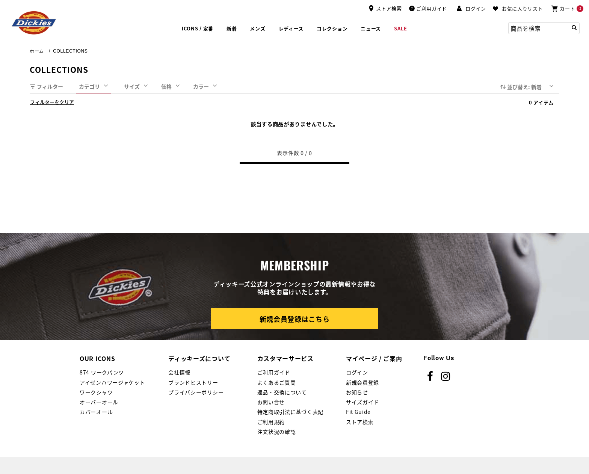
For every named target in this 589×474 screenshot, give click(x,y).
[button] (471, 9)
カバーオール (96, 411)
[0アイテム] (567, 8)
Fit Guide (358, 411)
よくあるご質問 (276, 382)
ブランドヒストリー (193, 382)
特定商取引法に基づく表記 (290, 411)
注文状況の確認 (276, 431)
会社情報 (179, 372)
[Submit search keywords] (574, 27)
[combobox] (544, 28)
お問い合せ (271, 402)
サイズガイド (362, 402)
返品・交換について (282, 392)
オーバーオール (99, 402)
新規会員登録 (362, 382)
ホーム (37, 51)
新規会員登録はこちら (295, 319)
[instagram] (445, 376)
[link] (371, 29)
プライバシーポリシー (196, 392)
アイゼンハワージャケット (112, 382)
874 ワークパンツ (102, 372)
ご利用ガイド (273, 372)
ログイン (357, 372)
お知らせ (357, 392)
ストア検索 (360, 422)
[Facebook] (430, 376)
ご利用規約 (271, 422)
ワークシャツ (96, 392)
